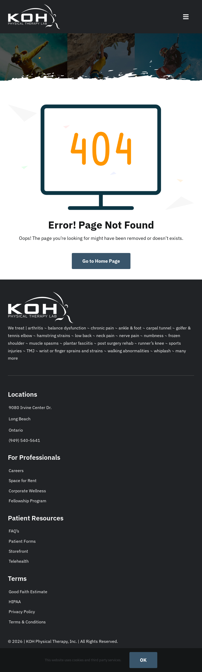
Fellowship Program (27, 500)
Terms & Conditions (27, 621)
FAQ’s (14, 531)
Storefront (18, 551)
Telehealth (19, 561)
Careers (16, 470)
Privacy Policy (22, 611)
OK (143, 660)
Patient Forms (22, 541)
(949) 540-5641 (24, 440)
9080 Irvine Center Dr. (30, 407)
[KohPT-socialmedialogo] (34, 5)
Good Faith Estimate (28, 591)
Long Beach (20, 418)
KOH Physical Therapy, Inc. (52, 641)
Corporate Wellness (27, 490)
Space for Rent (23, 480)
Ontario (16, 430)
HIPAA (15, 601)
